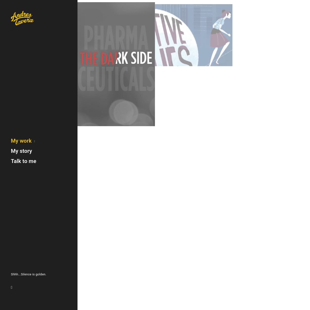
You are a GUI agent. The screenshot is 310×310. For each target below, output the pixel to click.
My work (21, 141)
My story (21, 151)
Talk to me (23, 161)
